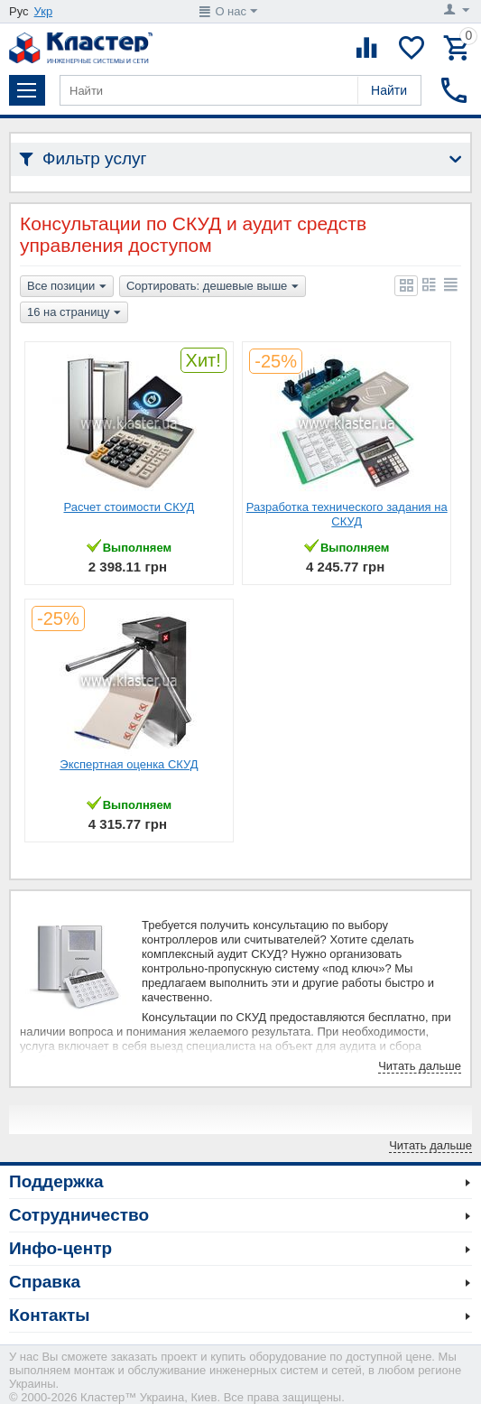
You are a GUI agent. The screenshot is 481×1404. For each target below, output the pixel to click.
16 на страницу (74, 313)
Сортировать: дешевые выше (212, 287)
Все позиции (66, 287)
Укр (43, 11)
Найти (389, 90)
